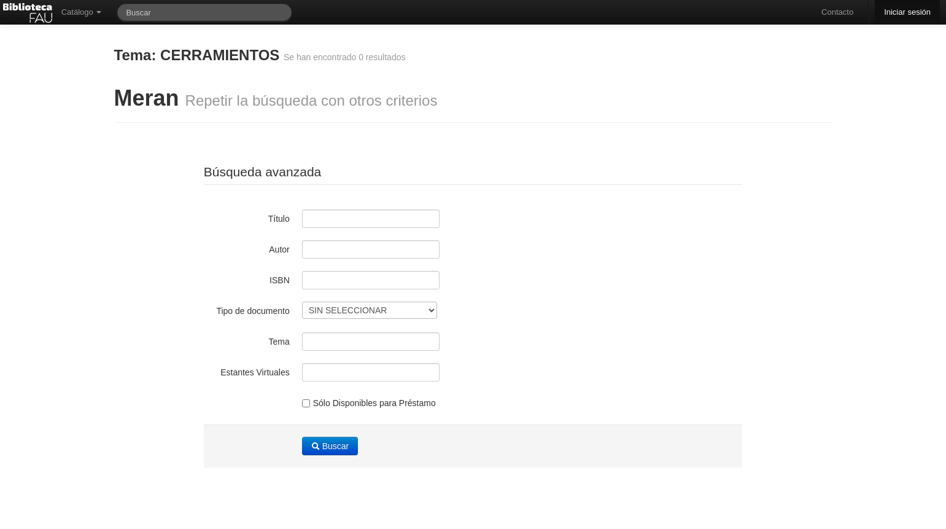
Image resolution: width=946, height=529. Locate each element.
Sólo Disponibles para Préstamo (369, 403)
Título (279, 219)
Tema (279, 342)
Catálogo (81, 12)
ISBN (279, 280)
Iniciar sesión (907, 12)
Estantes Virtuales (255, 372)
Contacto (837, 12)
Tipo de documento (252, 311)
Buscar (330, 446)
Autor (279, 249)
